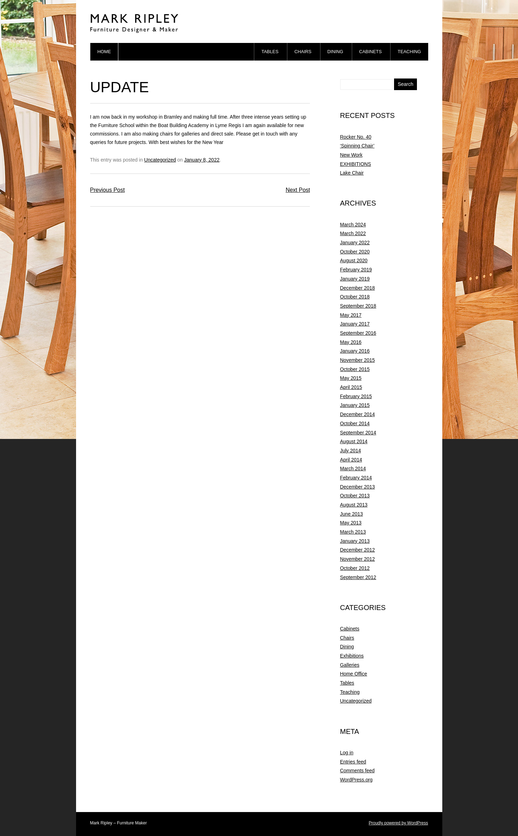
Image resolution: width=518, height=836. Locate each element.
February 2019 (356, 269)
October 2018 (355, 297)
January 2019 (355, 279)
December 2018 (357, 288)
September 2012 (358, 577)
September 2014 (358, 432)
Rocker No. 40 (356, 137)
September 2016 (358, 333)
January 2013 (355, 541)
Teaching (409, 51)
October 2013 (355, 495)
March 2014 (353, 468)
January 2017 (355, 324)
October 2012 (355, 568)
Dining (335, 51)
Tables (269, 51)
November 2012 (357, 559)
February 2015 (356, 396)
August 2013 (354, 505)
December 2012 (357, 550)
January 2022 (355, 242)
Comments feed (357, 770)
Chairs (303, 51)
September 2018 (358, 306)
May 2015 (351, 378)
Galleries (350, 665)
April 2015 (351, 387)
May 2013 (351, 523)
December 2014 (357, 414)
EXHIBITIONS (355, 164)
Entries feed (353, 762)
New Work (351, 155)
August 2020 (354, 260)
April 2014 (351, 460)
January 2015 (355, 405)
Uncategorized (160, 160)
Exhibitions (352, 656)
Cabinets (370, 51)
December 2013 (357, 487)
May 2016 (351, 342)
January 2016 (355, 351)
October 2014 (355, 423)
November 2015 (357, 360)
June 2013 (351, 514)
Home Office (353, 674)
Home (104, 51)
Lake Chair (352, 173)
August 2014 (354, 441)
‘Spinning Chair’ (357, 146)
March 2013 (353, 532)
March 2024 (353, 224)
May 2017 (351, 315)
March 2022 (353, 233)
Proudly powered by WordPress (398, 823)
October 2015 (355, 369)
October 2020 (355, 251)
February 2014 (356, 477)
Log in (347, 752)
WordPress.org (356, 779)
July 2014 (350, 450)
